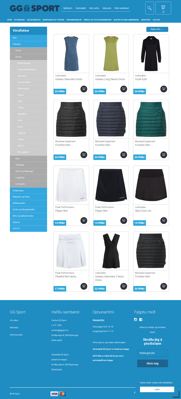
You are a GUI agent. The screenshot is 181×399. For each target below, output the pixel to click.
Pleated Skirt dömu (65, 276)
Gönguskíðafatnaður (27, 69)
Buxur (20, 127)
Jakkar (21, 107)
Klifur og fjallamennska (23, 216)
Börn (18, 158)
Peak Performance (64, 207)
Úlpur (20, 101)
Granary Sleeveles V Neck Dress (109, 278)
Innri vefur (94, 8)
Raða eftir (156, 29)
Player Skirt (61, 210)
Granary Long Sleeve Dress (110, 79)
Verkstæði (81, 8)
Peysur (21, 95)
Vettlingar (20, 165)
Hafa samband (121, 8)
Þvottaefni (20, 184)
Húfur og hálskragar (24, 171)
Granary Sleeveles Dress (68, 79)
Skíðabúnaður (19, 203)
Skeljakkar (22, 114)
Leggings (22, 133)
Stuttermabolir (24, 82)
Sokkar (21, 139)
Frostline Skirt (62, 144)
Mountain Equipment (65, 141)
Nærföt (21, 146)
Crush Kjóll (141, 79)
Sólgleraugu (18, 190)
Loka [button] (157, 389)
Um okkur (14, 320)
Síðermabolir (23, 88)
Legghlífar (20, 177)
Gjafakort (67, 8)
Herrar (18, 50)
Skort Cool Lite (143, 210)
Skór (15, 38)
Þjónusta (107, 8)
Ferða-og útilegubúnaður (24, 209)
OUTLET (16, 228)
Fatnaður (17, 44)
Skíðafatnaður (24, 63)
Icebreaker (60, 75)
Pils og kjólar (23, 152)
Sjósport (16, 222)
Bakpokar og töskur (21, 197)
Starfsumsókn (16, 335)
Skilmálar (14, 327)
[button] (173, 382)
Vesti (20, 120)
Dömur (19, 57)
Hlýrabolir (22, 76)
